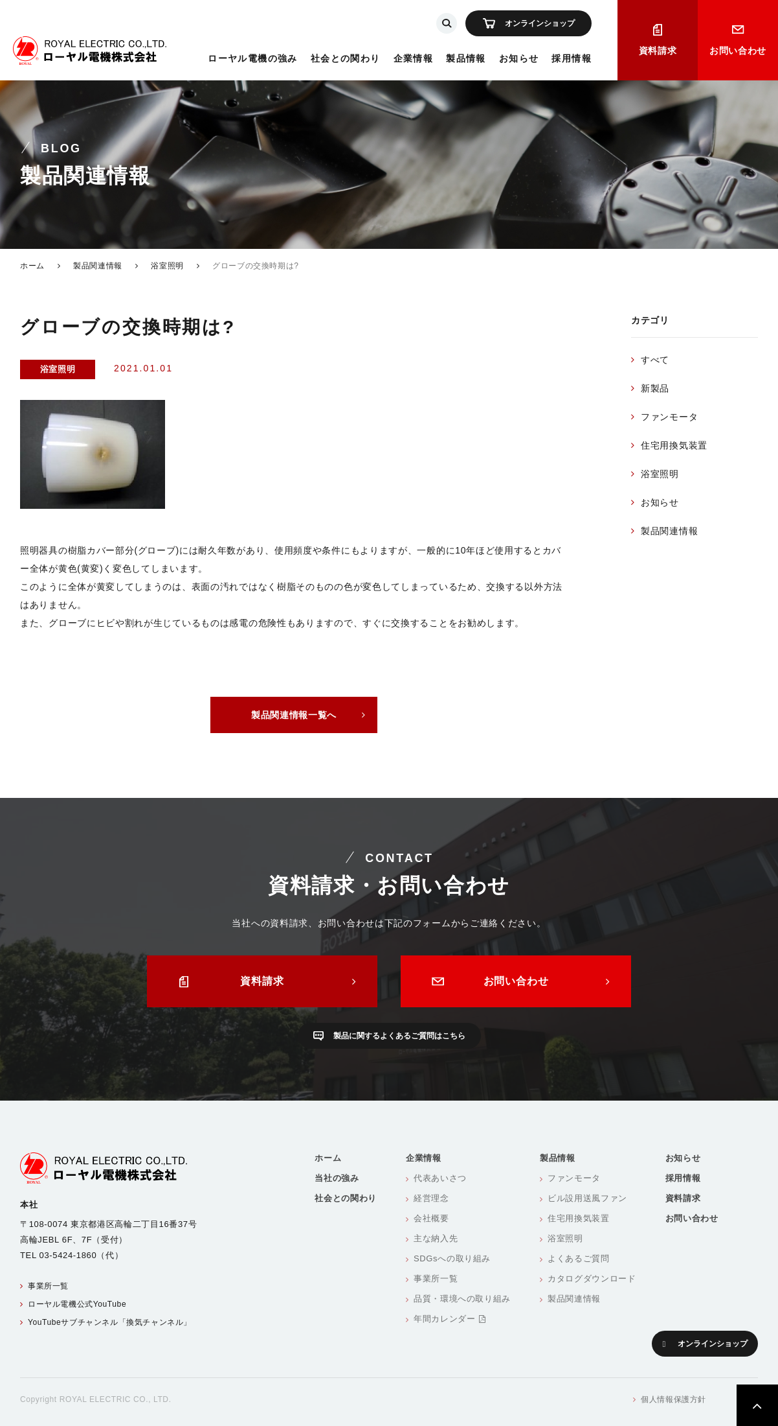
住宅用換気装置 (674, 445)
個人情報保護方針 (673, 1399)
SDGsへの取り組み (452, 1258)
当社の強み (337, 1178)
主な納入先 (436, 1238)
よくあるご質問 (579, 1258)
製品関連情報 (97, 265)
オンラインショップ (540, 23)
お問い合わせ (737, 50)
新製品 (655, 388)
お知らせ (519, 58)
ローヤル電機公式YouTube (77, 1304)
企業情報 (414, 58)
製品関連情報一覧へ (294, 715)
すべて (655, 360)
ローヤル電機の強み (253, 58)
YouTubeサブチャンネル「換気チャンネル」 (110, 1322)
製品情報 (466, 58)
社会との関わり (346, 58)
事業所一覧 (48, 1286)
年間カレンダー (449, 1319)
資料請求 (658, 50)
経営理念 (431, 1198)
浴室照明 (167, 265)
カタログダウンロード (592, 1278)
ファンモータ (669, 417)
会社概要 (431, 1218)
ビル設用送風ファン (587, 1198)
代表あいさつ (440, 1178)
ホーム (32, 265)
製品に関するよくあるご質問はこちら (399, 1035)
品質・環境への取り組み (462, 1298)
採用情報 (571, 58)
